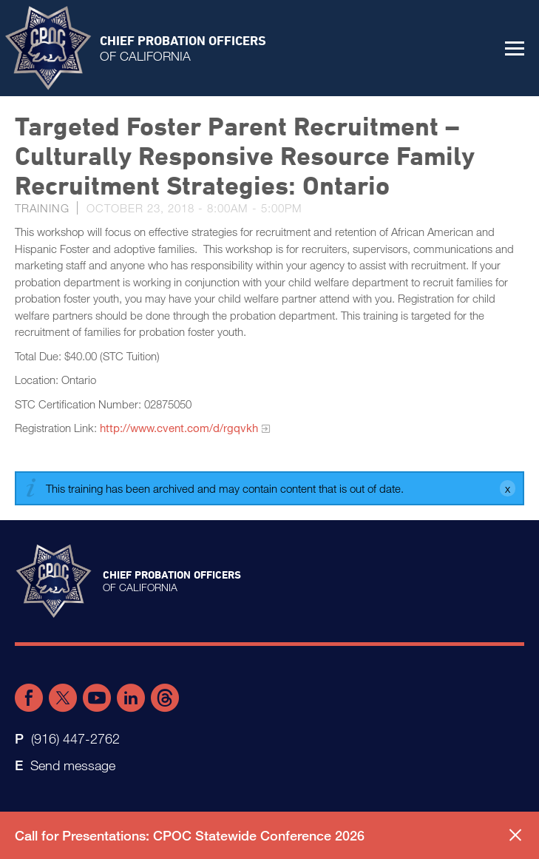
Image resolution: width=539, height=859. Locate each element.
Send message (72, 765)
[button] (514, 48)
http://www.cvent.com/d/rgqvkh (179, 427)
